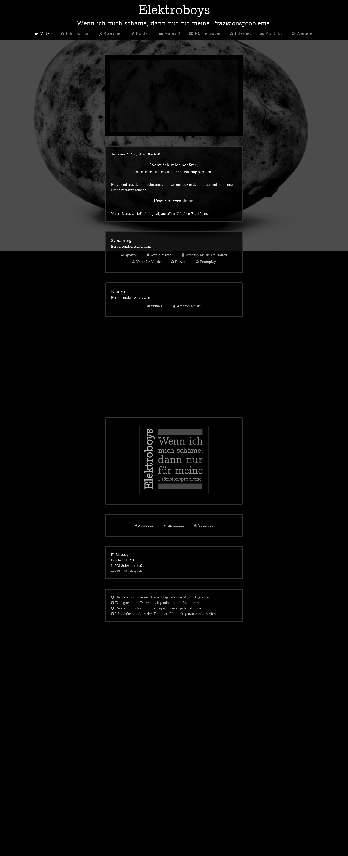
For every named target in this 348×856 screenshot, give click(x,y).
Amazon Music (186, 306)
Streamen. (111, 33)
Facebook (144, 525)
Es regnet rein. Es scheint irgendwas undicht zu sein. (155, 602)
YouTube (203, 525)
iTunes (154, 306)
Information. (76, 33)
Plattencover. (205, 33)
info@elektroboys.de (127, 571)
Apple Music (159, 255)
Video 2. (170, 33)
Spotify (129, 255)
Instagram (174, 525)
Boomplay (206, 261)
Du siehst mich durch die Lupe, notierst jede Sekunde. (156, 608)
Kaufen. (141, 33)
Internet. (241, 33)
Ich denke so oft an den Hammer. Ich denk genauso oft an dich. (164, 613)
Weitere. (302, 33)
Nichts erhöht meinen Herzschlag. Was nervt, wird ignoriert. (161, 597)
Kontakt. (271, 33)
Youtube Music (146, 261)
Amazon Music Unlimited (204, 255)
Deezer (178, 261)
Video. (44, 33)
